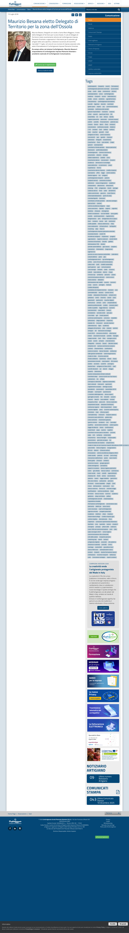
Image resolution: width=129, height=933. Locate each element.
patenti (107, 178)
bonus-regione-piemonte (108, 468)
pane (100, 257)
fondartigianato (92, 152)
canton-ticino (109, 292)
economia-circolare (105, 180)
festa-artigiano (101, 448)
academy (115, 494)
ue (100, 369)
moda (89, 99)
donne (105, 272)
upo (98, 137)
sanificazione (92, 491)
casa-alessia (97, 272)
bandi (100, 539)
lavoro (96, 124)
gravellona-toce (108, 547)
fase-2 (102, 229)
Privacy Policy (100, 927)
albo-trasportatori (106, 407)
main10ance (111, 193)
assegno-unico (111, 338)
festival (108, 285)
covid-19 (102, 234)
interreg (90, 188)
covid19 (103, 364)
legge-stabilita (104, 478)
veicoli (90, 272)
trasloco (110, 514)
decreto (103, 104)
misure (109, 310)
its (97, 379)
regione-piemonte (93, 119)
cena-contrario (92, 420)
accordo (112, 433)
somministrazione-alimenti (96, 277)
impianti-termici (93, 180)
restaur (106, 539)
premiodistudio (92, 292)
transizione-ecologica (99, 557)
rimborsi (106, 460)
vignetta (114, 208)
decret (105, 369)
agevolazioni (91, 239)
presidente (91, 389)
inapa (112, 142)
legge (103, 173)
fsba (112, 224)
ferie (100, 191)
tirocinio (103, 298)
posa (101, 410)
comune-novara (113, 119)
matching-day (92, 539)
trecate (104, 241)
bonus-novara (99, 494)
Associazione (79, 3)
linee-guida (91, 460)
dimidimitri (112, 191)
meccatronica (92, 101)
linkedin (100, 270)
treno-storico (92, 280)
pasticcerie (99, 300)
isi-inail (106, 455)
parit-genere (92, 267)
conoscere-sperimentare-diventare (106, 522)
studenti (115, 524)
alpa (97, 229)
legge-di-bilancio (93, 427)
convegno (110, 364)
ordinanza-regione (93, 407)
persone (107, 275)
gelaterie (90, 496)
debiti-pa (98, 506)
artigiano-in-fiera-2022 (104, 366)
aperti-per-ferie (104, 114)
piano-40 (102, 402)
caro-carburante (93, 226)
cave (114, 298)
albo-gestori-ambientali (95, 354)
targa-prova (108, 249)
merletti (95, 130)
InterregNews (93, 40)
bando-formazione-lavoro (108, 552)
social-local (91, 430)
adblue (108, 496)
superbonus (91, 168)
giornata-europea (102, 440)
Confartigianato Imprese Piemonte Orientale (15, 3)
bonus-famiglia (101, 438)
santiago (90, 547)
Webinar (91, 28)
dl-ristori (90, 494)
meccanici (99, 323)
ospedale (114, 318)
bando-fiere (91, 366)
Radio (90, 36)
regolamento (110, 216)
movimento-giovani (104, 420)
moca (89, 486)
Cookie (108, 821)
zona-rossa (106, 506)
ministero (91, 412)
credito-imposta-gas (108, 517)
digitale (101, 208)
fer (101, 397)
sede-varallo (91, 455)
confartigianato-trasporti (95, 178)
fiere (110, 519)
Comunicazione (40, 3)
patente (99, 455)
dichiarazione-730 (93, 244)
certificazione (109, 427)
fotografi (98, 140)
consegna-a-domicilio (94, 382)
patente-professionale (94, 305)
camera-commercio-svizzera (106, 346)
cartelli (104, 473)
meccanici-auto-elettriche (95, 417)
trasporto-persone (105, 537)
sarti (104, 303)
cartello (109, 336)
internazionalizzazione (94, 196)
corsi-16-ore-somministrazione (103, 262)
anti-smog (113, 455)
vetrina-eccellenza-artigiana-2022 (107, 453)
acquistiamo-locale (93, 404)
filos (104, 338)
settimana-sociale (103, 127)
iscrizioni (96, 364)
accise (104, 96)
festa (114, 359)
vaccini (95, 285)
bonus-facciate (104, 351)
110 (89, 130)
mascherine (91, 142)
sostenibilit (98, 547)
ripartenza (103, 359)
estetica (90, 211)
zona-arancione (92, 208)
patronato (104, 119)
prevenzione (91, 440)
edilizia (106, 130)
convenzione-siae (111, 504)
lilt (111, 114)
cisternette (107, 435)
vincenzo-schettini (102, 333)
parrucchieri (91, 203)
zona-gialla (114, 214)
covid (94, 91)
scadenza (106, 326)
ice (99, 175)
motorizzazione (108, 499)
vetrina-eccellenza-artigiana (96, 206)
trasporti (97, 96)
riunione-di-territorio (94, 241)
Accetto (112, 924)
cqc (104, 107)
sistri (89, 471)
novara (90, 124)
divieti (109, 359)
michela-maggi (111, 489)
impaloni (113, 247)
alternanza (113, 333)
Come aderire (103, 608)
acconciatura (111, 476)
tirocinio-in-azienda (94, 544)
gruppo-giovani (104, 463)
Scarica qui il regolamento (45, 64)
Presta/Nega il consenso (32, 929)
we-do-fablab (105, 214)
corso (100, 94)
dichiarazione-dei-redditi (95, 282)
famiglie (115, 336)
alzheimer (91, 183)
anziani (90, 552)
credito (105, 305)
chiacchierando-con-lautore (96, 443)
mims (110, 544)
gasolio (103, 137)
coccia (101, 221)
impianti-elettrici (111, 415)
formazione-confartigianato (96, 504)
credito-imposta (111, 170)
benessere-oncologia (104, 331)
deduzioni (100, 280)
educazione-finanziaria (100, 295)
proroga (115, 188)
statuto (109, 328)
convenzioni (104, 160)
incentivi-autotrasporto (111, 410)
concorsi (113, 282)
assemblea (91, 117)
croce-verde (91, 473)
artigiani (104, 175)
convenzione (92, 127)
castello (96, 122)
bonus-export (109, 394)
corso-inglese (107, 532)
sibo (115, 529)
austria (103, 430)
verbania (99, 435)
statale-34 (91, 323)
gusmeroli (108, 384)
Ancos (90, 53)
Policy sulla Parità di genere (108, 827)
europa (112, 399)
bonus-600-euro (93, 550)
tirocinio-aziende (103, 356)
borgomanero (92, 219)
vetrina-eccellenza (103, 491)
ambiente (100, 275)
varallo (90, 216)
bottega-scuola (107, 387)
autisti (90, 122)
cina (96, 524)
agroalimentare (110, 99)
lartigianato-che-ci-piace (109, 219)
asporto (90, 371)
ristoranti (101, 415)
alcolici (90, 364)
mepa (110, 272)
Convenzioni (54, 3)
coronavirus (106, 91)
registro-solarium (102, 239)
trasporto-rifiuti (92, 402)
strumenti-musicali (99, 336)
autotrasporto (92, 86)
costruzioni (106, 486)
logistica (96, 104)
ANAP (90, 61)
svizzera (95, 221)
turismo (108, 494)
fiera (106, 124)
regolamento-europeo (94, 387)
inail (100, 130)
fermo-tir (102, 489)
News (29, 9)
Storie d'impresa (93, 48)
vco (116, 290)
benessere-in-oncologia (103, 163)
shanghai (91, 527)
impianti (96, 552)
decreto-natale (113, 343)
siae (89, 132)
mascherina (91, 438)
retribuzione (91, 555)
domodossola (103, 519)
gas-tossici (106, 247)
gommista (114, 478)
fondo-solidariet (93, 359)
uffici (98, 173)
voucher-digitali (109, 300)
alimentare (91, 320)
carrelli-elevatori (93, 369)
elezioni (99, 155)
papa (98, 430)
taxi (101, 117)
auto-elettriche (92, 165)
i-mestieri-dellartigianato (95, 394)
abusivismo (101, 186)
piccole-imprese (109, 323)
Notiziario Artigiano (95, 44)
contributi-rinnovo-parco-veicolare (98, 433)
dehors (96, 450)
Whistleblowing (108, 823)
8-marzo (90, 483)
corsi (108, 157)
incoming (91, 229)
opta (89, 435)
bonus (106, 117)
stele (105, 270)
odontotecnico (92, 326)
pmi (99, 219)
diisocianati (109, 186)
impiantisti (105, 236)
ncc (113, 486)
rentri (97, 298)
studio (90, 295)
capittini (110, 430)
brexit (109, 188)
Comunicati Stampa (95, 32)
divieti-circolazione (93, 214)
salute (113, 275)
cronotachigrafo (92, 198)
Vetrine (117, 3)
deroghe (90, 392)
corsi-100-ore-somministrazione (98, 529)
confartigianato (108, 94)
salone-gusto (114, 425)
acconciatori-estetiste (101, 425)
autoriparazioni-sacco (106, 550)
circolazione (91, 313)
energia (105, 155)
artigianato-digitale (93, 542)
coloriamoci (91, 379)
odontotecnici (112, 96)
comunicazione (106, 267)
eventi (107, 86)
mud (107, 132)
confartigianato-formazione (106, 101)
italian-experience (93, 157)
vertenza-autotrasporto (95, 318)
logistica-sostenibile (109, 382)
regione (108, 208)
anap (89, 91)
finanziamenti (104, 122)
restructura (91, 303)
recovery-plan (113, 305)
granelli (101, 132)
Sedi (109, 3)
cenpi (110, 165)
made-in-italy (92, 356)
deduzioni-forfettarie (107, 404)
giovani (90, 145)
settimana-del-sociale (102, 109)
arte (111, 529)
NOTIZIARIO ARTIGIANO (96, 768)
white (90, 262)
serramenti (91, 137)
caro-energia (92, 270)
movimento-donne (93, 160)
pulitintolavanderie (101, 150)
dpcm (101, 124)
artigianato (102, 188)
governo (103, 193)
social (89, 341)
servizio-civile (101, 313)
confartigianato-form (94, 259)
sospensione (110, 443)
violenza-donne (92, 191)
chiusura (97, 211)
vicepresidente (112, 303)
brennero (102, 198)
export (99, 107)
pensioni (110, 481)
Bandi (90, 24)
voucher (95, 132)
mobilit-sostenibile (106, 264)
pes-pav (109, 313)
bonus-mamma (92, 489)
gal (97, 315)
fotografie (91, 343)
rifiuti (89, 114)
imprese (109, 137)
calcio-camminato (93, 193)
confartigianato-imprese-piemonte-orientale (101, 231)
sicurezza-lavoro (93, 234)
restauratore (92, 186)
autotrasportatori (99, 216)
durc (89, 221)
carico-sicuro (110, 277)
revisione (105, 112)
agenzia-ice (91, 252)
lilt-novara (114, 361)
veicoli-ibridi (113, 239)
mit (94, 435)
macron (90, 399)
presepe (98, 527)
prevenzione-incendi (94, 361)
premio (115, 328)
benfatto (90, 524)
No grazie (123, 924)
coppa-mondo (92, 338)
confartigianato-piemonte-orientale (98, 89)
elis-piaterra (112, 542)
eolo (89, 557)
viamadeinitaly (92, 415)
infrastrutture (104, 226)
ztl (95, 331)
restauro (112, 124)
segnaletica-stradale (94, 501)
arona (104, 476)
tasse (101, 427)
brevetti (106, 397)
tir (97, 117)
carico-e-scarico (93, 351)
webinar (90, 96)
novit (98, 473)
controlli (104, 544)
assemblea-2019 (111, 389)
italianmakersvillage (94, 517)
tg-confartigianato (108, 259)
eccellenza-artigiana (94, 236)
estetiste (101, 99)
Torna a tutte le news (45, 70)
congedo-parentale (105, 511)
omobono (101, 422)
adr (106, 221)
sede (105, 191)
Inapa (90, 57)
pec (105, 257)
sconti (95, 341)
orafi (97, 264)
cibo (104, 328)
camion (99, 203)
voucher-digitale (93, 410)
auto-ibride (91, 448)
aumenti (111, 308)
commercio (115, 471)
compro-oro (112, 295)
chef (113, 483)
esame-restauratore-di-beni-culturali (99, 374)
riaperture (91, 522)
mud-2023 (91, 333)
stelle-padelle (92, 224)
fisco (98, 142)
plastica (90, 478)
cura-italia (91, 315)
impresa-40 (91, 476)
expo (108, 206)
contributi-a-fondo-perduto (96, 147)
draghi (108, 483)
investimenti (107, 140)
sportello (102, 524)
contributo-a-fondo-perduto (96, 201)
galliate (111, 241)
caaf (114, 366)
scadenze (91, 514)
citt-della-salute (93, 537)
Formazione (66, 3)
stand (109, 298)
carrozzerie (91, 173)
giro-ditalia (96, 471)
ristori (90, 336)
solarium (113, 527)
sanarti (95, 114)
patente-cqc (114, 122)
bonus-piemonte (111, 147)
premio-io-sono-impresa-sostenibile (99, 254)
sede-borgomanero (109, 354)
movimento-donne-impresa (96, 170)
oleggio (111, 369)
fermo (99, 168)
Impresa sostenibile (94, 73)
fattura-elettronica (103, 224)
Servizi (91, 3)
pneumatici (91, 155)
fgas (99, 326)
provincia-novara (93, 463)
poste (106, 458)
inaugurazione (111, 448)
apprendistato (112, 473)
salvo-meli (91, 264)
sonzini (113, 397)
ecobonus (91, 163)
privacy (114, 91)
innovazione (91, 453)
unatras (112, 112)
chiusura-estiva (104, 450)
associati (104, 542)
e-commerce (102, 165)
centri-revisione (105, 135)
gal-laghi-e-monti (93, 397)
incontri (112, 160)
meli (99, 338)
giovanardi (91, 300)
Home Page (11, 9)
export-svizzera (111, 557)
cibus (104, 514)
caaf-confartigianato (105, 509)
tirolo (114, 407)
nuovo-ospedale (100, 483)
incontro (111, 270)
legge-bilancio (103, 308)
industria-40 (92, 346)
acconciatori (114, 89)
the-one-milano (93, 481)
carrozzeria (103, 466)
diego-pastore (101, 320)
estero (109, 524)
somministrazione (112, 107)
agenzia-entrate (93, 511)
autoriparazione (92, 94)
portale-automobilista (94, 247)
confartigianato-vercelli (95, 499)
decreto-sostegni (112, 201)
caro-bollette (104, 399)
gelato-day (108, 417)
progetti (112, 236)
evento (106, 282)
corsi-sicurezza (92, 509)
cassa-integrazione (101, 183)
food (112, 491)
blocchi (97, 399)
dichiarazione (97, 486)
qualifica (90, 425)
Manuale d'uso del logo (108, 825)
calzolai (103, 157)
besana (101, 292)
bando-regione (92, 175)
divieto (103, 244)
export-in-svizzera (93, 468)
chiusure (99, 460)
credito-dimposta (93, 287)
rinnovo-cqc (91, 275)
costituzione (108, 349)
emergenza (105, 211)
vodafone (112, 183)
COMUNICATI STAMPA (103, 790)
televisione (98, 371)
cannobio (113, 422)
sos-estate (105, 142)
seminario (112, 221)
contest (90, 349)
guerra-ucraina (92, 422)
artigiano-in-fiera (93, 135)
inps (97, 412)
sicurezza (91, 109)
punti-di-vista (107, 196)
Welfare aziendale (94, 69)
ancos (95, 99)
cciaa (89, 285)
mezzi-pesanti (104, 315)
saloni (96, 478)
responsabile (112, 438)
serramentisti (92, 310)
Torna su (113, 813)
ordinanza (113, 351)
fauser (104, 343)
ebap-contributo (100, 496)
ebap (99, 91)
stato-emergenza (93, 466)
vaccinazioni (105, 361)
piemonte (91, 506)
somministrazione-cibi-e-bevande (98, 534)
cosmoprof (98, 392)
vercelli (90, 104)
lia (110, 440)
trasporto (101, 86)
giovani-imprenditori (94, 112)
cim (107, 422)
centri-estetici (111, 173)
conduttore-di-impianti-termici (97, 290)
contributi (110, 104)
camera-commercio (105, 152)
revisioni (110, 290)
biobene (112, 127)
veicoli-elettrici (92, 257)
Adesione (101, 3)
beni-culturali (92, 384)
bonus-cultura (105, 471)
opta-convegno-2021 (94, 532)
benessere (91, 150)
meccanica (91, 249)
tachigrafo (113, 226)
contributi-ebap (92, 376)
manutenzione (110, 341)
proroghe (101, 285)
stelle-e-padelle (92, 308)
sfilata (102, 379)
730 (96, 188)
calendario (115, 254)
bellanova (112, 555)
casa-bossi (101, 310)
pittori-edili (105, 527)
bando (111, 117)
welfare (112, 130)
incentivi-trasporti (102, 555)
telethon (98, 514)
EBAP (90, 65)
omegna (90, 331)
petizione (90, 298)
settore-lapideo (92, 519)
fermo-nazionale (112, 402)
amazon (101, 341)
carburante (103, 481)
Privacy (108, 819)
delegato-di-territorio (94, 328)
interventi (101, 384)
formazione (115, 86)
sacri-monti (113, 458)
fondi (98, 476)
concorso (106, 318)
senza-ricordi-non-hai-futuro (107, 376)
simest (99, 303)
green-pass (91, 107)
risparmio (109, 320)
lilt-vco (90, 450)
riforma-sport (104, 412)
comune (98, 343)
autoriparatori (98, 145)
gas (99, 267)
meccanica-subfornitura (95, 458)
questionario (107, 392)
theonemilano (99, 349)
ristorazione (99, 249)
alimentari (91, 140)
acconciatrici (100, 389)
